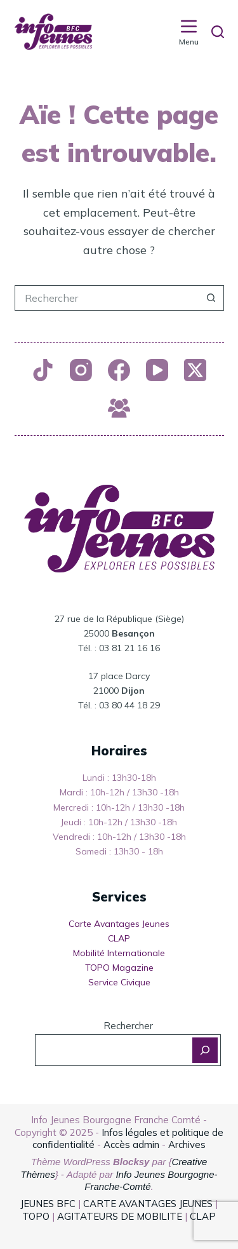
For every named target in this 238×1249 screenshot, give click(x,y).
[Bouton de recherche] (211, 298)
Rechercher (128, 1026)
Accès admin (131, 1144)
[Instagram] (81, 370)
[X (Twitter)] (195, 370)
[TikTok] (43, 370)
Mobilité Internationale (119, 953)
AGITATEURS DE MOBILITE (119, 1216)
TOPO (36, 1216)
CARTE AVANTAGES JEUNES (147, 1204)
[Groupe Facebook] (119, 408)
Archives (187, 1144)
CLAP (119, 938)
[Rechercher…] (107, 298)
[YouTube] (157, 370)
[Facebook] (119, 370)
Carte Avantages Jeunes (119, 923)
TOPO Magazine (119, 967)
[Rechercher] (217, 31)
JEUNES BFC (48, 1204)
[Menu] (189, 32)
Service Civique (119, 982)
